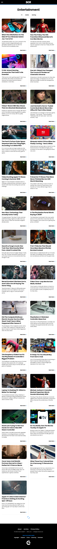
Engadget (16, 537)
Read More (23, 50)
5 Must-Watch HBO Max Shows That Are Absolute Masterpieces (14, 107)
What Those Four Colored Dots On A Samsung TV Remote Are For (41, 463)
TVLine (28, 537)
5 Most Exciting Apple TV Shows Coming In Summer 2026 (13, 178)
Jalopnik (22, 537)
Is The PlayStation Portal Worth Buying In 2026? (42, 214)
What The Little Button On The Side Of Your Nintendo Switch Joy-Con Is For (13, 37)
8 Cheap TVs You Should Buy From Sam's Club (41, 356)
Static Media (21, 532)
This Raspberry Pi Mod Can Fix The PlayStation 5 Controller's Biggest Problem (13, 357)
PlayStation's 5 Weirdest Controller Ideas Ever (39, 318)
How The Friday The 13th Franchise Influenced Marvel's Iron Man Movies (41, 37)
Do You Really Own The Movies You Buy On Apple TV (41, 427)
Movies (27, 15)
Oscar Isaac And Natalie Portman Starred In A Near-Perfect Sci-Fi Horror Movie (12, 463)
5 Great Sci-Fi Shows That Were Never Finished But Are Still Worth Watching (42, 179)
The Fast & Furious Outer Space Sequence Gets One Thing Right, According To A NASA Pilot (14, 143)
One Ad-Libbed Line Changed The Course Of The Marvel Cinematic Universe (41, 72)
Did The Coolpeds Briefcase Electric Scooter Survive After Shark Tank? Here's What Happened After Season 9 (13, 320)
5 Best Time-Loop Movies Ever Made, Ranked (41, 283)
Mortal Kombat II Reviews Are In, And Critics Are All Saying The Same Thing (14, 284)
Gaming (34, 15)
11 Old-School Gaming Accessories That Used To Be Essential (12, 72)
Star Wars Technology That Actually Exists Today (12, 214)
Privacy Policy (35, 529)
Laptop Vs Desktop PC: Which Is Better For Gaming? (13, 391)
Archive (26, 529)
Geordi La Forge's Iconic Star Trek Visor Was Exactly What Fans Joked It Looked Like (13, 248)
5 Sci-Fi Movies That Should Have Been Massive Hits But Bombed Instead (40, 248)
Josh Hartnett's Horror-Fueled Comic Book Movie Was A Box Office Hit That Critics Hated (41, 108)
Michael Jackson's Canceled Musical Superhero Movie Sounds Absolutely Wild (41, 392)
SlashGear (40, 537)
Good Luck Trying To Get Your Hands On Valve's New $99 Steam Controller (13, 428)
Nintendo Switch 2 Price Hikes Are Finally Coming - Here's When (42, 142)
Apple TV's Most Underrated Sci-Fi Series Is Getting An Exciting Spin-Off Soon (14, 499)
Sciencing (33, 537)
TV (21, 15)
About (20, 529)
